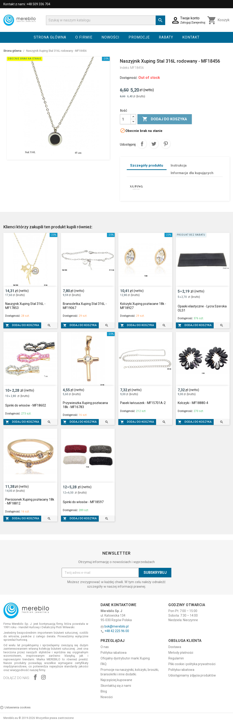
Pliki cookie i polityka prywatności (191, 664)
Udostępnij (142, 143)
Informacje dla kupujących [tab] (192, 173)
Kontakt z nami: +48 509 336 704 (26, 4)
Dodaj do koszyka (164, 119)
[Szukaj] (105, 20)
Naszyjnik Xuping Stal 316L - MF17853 (25, 306)
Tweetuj (153, 143)
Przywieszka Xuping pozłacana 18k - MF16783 (85, 405)
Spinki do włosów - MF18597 (83, 502)
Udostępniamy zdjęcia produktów (192, 675)
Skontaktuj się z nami (116, 685)
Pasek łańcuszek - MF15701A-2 (143, 403)
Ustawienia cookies (15, 707)
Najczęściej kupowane (116, 680)
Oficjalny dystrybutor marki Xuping (125, 658)
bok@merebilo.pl (116, 626)
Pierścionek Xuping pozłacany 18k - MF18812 (29, 501)
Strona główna (50, 37)
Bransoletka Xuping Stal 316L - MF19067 (85, 306)
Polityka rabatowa (114, 652)
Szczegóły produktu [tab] (146, 165)
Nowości (110, 37)
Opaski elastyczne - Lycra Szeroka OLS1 (202, 308)
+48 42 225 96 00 (116, 631)
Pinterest (165, 143)
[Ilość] (125, 119)
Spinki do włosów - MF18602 (25, 405)
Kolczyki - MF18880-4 (193, 403)
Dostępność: (128, 78)
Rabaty (166, 37)
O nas (105, 647)
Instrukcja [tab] (179, 165)
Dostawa (174, 647)
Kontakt (191, 37)
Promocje (139, 37)
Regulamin (176, 658)
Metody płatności (180, 652)
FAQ (103, 664)
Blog (104, 691)
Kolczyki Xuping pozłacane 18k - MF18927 (143, 306)
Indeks (124, 67)
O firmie (83, 37)
